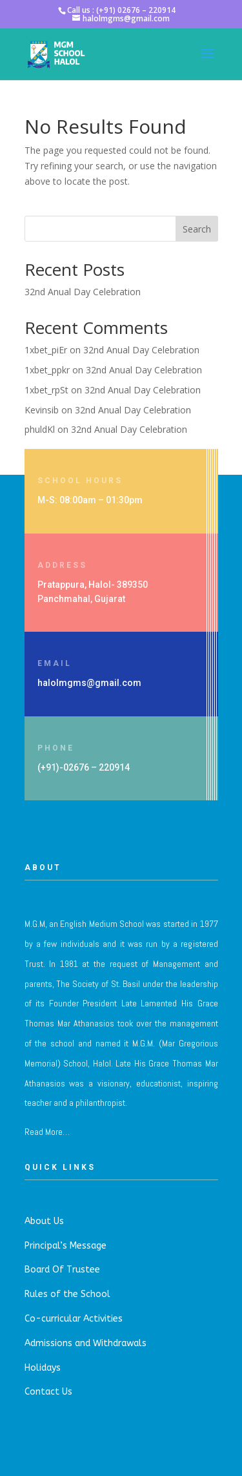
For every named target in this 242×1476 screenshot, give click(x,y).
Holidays (43, 1367)
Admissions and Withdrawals (85, 1343)
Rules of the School (67, 1294)
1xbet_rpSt (46, 390)
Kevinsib (42, 410)
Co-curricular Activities (74, 1318)
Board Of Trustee (62, 1269)
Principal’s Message (65, 1245)
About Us (44, 1221)
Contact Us (48, 1391)
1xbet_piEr (46, 350)
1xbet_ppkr (47, 370)
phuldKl (40, 429)
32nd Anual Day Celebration (83, 292)
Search (197, 229)
